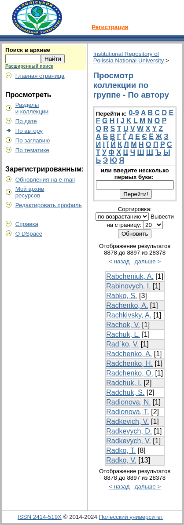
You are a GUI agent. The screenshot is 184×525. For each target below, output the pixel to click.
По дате (26, 121)
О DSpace (29, 233)
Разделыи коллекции (32, 108)
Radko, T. (121, 450)
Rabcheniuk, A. (130, 276)
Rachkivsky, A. (128, 315)
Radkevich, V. (127, 421)
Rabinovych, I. (128, 286)
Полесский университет (131, 517)
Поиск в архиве (27, 50)
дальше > (148, 261)
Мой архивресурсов (29, 192)
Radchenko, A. (129, 353)
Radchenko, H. (129, 363)
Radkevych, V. (128, 441)
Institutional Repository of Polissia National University (128, 57)
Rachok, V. (123, 324)
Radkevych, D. (129, 431)
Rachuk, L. (123, 334)
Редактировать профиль (48, 205)
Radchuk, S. (125, 392)
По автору (29, 131)
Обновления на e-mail (45, 179)
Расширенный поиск (29, 66)
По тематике (32, 150)
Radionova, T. (127, 412)
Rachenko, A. (127, 305)
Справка (26, 224)
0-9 (134, 113)
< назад (119, 261)
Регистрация (110, 27)
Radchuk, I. (124, 382)
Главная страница (40, 76)
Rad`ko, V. (122, 344)
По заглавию (32, 140)
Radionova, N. (128, 402)
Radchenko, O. (129, 373)
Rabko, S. (121, 295)
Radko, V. (121, 460)
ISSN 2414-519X (40, 517)
